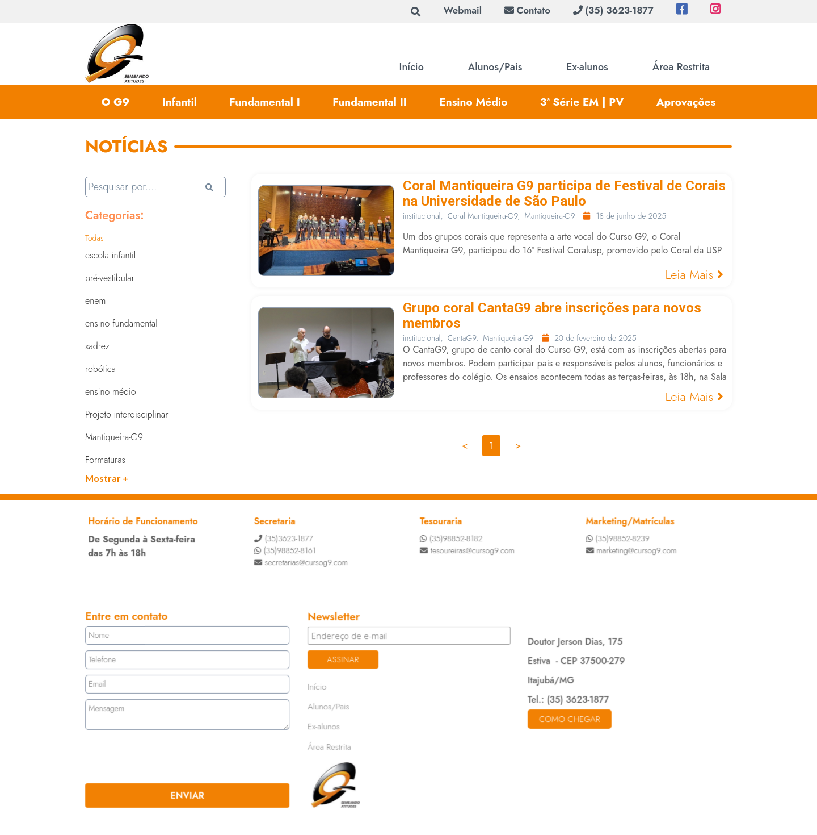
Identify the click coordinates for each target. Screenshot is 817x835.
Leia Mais (694, 274)
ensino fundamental (121, 323)
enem (95, 300)
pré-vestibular (109, 278)
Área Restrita (681, 67)
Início (411, 67)
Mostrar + (106, 478)
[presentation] (157, 756)
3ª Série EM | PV (582, 102)
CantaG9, (463, 338)
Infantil (179, 102)
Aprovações (686, 102)
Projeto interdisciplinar (126, 414)
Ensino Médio (473, 102)
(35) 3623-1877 (613, 10)
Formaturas (105, 459)
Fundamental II (369, 102)
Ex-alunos (587, 67)
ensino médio (110, 391)
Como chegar (568, 718)
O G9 (115, 102)
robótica (100, 368)
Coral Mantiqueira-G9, (484, 216)
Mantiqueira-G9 (114, 437)
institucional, (423, 216)
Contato (527, 10)
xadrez (97, 346)
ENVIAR (189, 793)
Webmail (462, 10)
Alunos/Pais (495, 67)
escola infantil (110, 255)
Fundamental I (264, 102)
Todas (94, 238)
